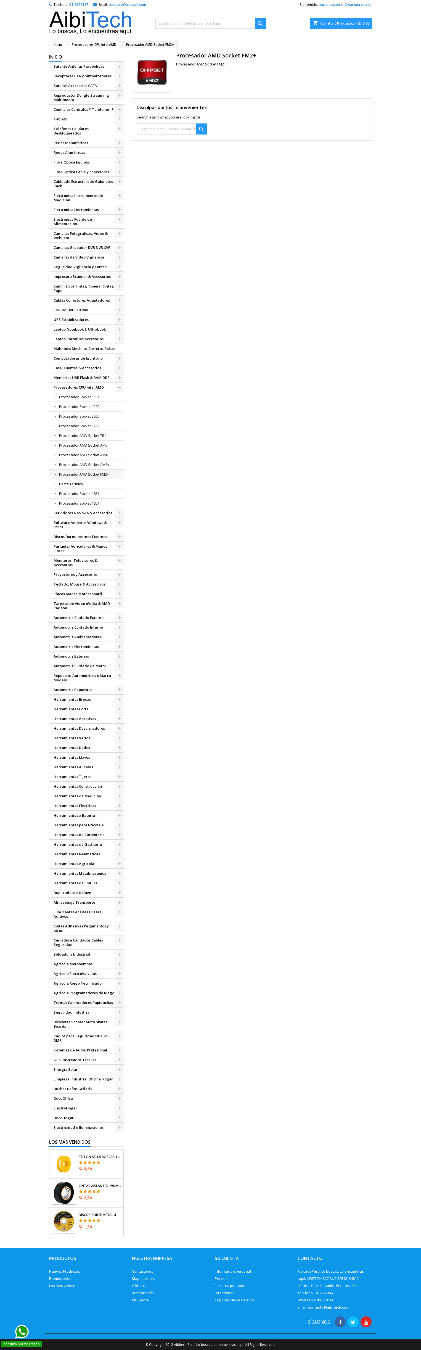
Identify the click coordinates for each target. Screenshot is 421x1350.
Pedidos (222, 1278)
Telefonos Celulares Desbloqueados (71, 131)
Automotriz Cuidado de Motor (80, 665)
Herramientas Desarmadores (79, 728)
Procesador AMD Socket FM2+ (84, 474)
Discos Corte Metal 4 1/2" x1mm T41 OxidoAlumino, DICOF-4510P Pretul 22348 (100, 1215)
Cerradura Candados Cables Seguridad (78, 942)
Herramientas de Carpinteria (79, 834)
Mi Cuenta (140, 1300)
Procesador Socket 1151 (79, 396)
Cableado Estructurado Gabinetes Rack (83, 183)
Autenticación (143, 1292)
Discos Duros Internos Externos (80, 536)
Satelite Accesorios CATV (75, 85)
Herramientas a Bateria (74, 815)
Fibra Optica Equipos (72, 162)
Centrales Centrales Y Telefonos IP (84, 109)
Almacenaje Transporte (74, 902)
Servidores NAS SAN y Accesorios (83, 512)
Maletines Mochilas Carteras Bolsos (84, 348)
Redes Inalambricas (71, 142)
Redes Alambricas (69, 152)
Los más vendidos (70, 1142)
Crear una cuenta (358, 4)
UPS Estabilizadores (71, 319)
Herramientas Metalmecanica (80, 873)
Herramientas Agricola (74, 863)
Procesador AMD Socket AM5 (83, 445)
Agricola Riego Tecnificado (78, 983)
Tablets (60, 119)
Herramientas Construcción (78, 786)
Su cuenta (227, 1258)
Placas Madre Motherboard (78, 593)
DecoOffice (63, 1098)
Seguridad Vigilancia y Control (81, 266)
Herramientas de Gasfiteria (78, 844)
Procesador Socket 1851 (79, 493)
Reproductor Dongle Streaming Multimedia (81, 97)
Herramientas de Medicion (77, 795)
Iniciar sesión (329, 4)
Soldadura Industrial (72, 954)
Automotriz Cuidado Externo (79, 617)
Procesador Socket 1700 (79, 425)
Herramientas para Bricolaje (79, 824)
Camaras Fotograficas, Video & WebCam (81, 235)
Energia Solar (66, 1069)
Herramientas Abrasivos (75, 718)
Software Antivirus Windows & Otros (80, 524)
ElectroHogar (65, 1108)
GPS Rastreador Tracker (75, 1059)
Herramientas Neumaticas (77, 853)
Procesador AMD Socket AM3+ (84, 464)
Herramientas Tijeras (72, 776)
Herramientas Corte (71, 708)
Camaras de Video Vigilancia (79, 257)
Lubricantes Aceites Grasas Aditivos (77, 914)
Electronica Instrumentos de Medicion (78, 197)
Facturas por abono (231, 1285)
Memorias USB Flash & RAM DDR (82, 377)
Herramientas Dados (72, 747)
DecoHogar (64, 1117)
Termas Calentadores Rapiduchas (83, 1002)
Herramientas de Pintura (75, 882)
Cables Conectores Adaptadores (82, 300)
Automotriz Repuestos (73, 689)
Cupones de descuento (234, 1300)
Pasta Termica (71, 483)
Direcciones (224, 1292)
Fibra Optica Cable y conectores (81, 171)
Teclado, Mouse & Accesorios (79, 584)
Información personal (233, 1271)
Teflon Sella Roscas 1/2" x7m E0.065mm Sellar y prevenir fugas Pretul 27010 (100, 1157)
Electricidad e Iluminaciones (79, 1127)
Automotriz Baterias (71, 656)
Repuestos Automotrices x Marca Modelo (82, 677)
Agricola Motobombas (73, 963)
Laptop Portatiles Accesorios (79, 338)
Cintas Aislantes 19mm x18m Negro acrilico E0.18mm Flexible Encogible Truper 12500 (100, 1186)
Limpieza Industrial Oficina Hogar (83, 1079)
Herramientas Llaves (72, 757)
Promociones (60, 1278)
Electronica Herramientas (76, 209)
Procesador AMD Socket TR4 (82, 435)
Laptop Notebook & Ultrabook (80, 329)
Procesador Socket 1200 (79, 406)
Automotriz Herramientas (76, 646)
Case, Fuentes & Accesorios (77, 367)
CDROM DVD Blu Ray (71, 309)
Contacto (310, 1258)
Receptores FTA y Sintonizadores (83, 75)
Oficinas (139, 1285)
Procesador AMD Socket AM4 (83, 454)
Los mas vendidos (64, 1285)
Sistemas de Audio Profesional (80, 1050)
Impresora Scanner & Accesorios (82, 276)
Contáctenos (142, 1271)
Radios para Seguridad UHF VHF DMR (82, 1038)
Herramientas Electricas (75, 805)
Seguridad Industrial (72, 1012)
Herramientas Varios (72, 737)
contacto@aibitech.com (127, 4)
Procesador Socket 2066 (79, 416)
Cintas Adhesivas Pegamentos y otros (81, 928)
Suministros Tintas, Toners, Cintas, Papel (84, 288)
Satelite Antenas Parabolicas (79, 66)
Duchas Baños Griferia (73, 1088)
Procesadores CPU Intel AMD (79, 387)
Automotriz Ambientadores (78, 636)
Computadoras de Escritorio (78, 358)
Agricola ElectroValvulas (75, 973)
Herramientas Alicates (73, 766)
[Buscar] (210, 23)
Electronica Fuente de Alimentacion (73, 221)
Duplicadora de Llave (72, 892)
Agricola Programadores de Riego (84, 992)
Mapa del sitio (143, 1278)
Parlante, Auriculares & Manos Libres (80, 548)
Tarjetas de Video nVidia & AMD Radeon (82, 605)
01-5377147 (78, 4)
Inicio (55, 57)
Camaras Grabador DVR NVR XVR (82, 247)
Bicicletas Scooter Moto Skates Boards (80, 1024)
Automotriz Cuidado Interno (78, 627)
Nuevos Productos (64, 1271)
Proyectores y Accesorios (75, 574)
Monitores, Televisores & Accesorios (75, 562)
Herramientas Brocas (72, 699)
